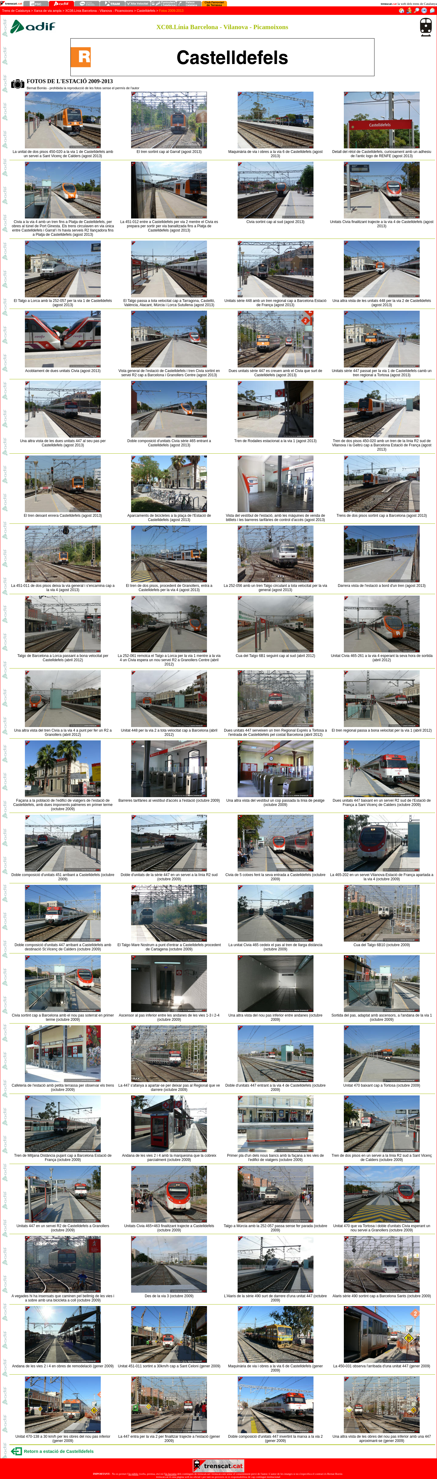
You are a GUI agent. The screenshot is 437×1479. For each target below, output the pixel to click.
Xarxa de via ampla (48, 10)
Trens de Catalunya (16, 10)
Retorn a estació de (59, 1451)
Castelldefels (146, 10)
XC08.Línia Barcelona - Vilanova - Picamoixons (99, 10)
